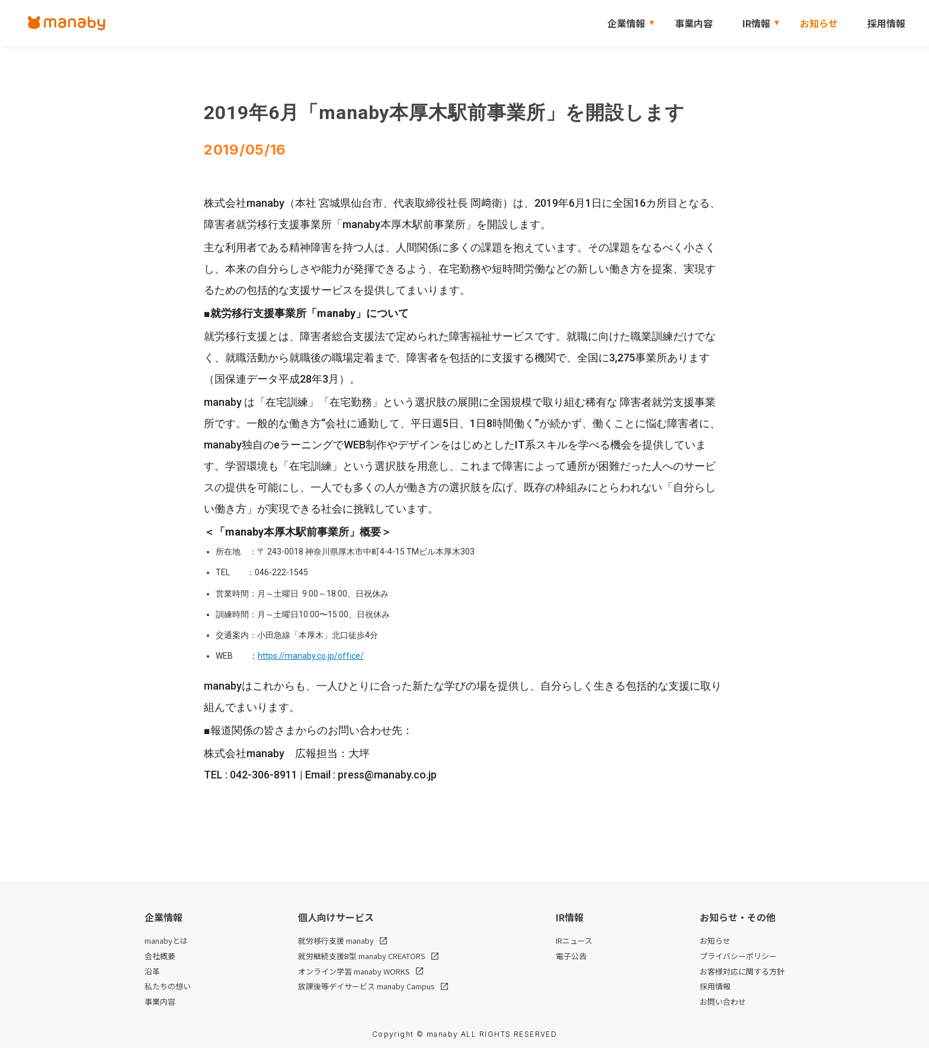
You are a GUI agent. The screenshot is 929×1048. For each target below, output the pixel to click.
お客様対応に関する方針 (742, 971)
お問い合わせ (723, 1002)
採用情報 (886, 23)
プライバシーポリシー (738, 956)
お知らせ (819, 23)
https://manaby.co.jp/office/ (311, 656)
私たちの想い (168, 986)
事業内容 (694, 23)
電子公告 (571, 956)
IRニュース (574, 941)
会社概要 (160, 956)
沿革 (152, 971)
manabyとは (166, 941)
